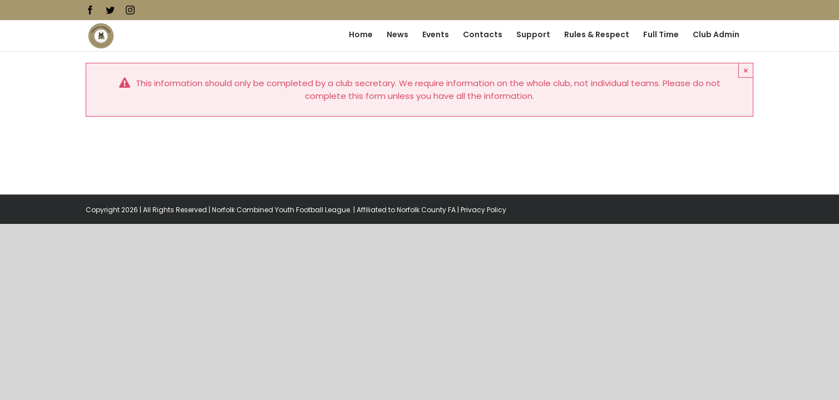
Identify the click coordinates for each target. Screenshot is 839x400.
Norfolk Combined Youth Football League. (282, 209)
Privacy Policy (483, 209)
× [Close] (745, 70)
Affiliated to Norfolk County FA (406, 209)
